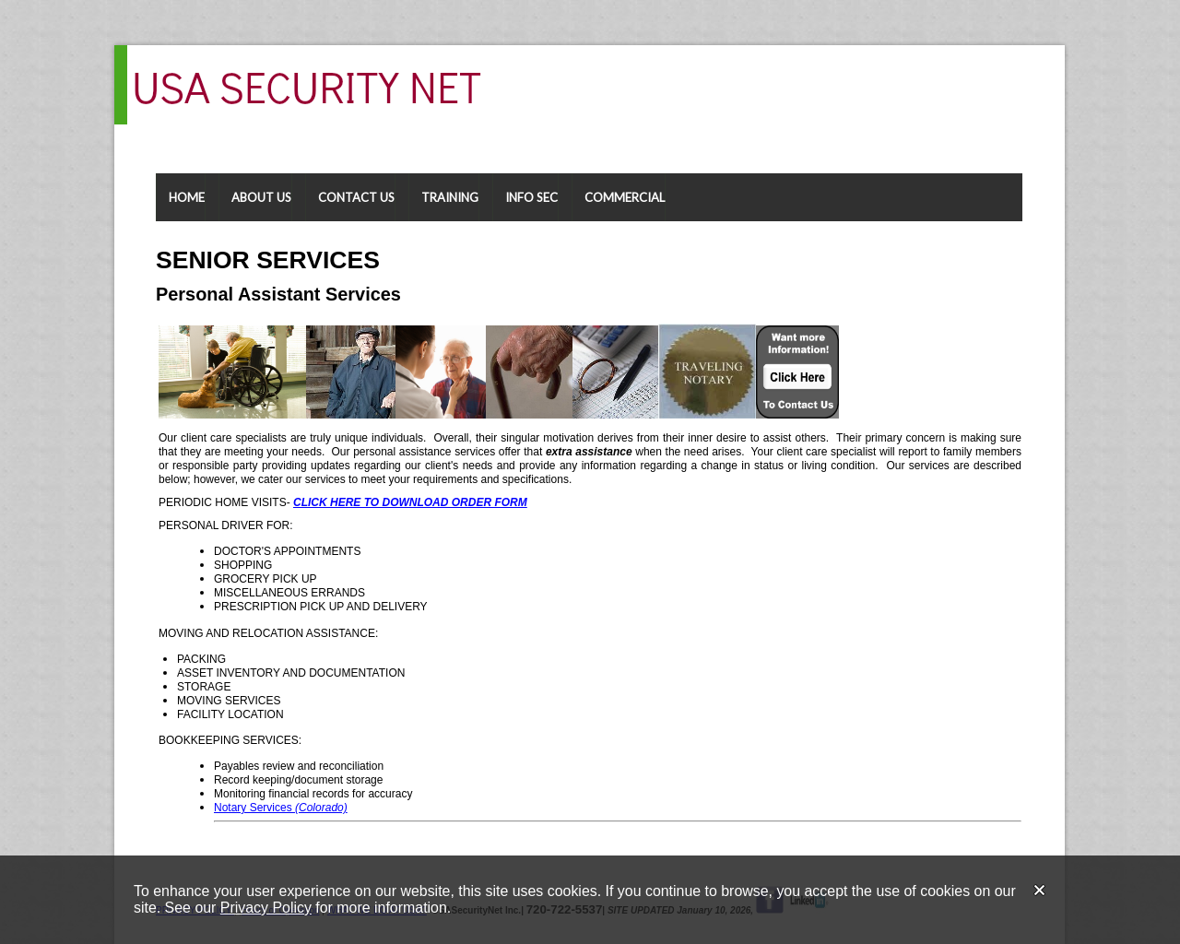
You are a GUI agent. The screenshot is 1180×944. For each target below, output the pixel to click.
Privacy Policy (266, 907)
